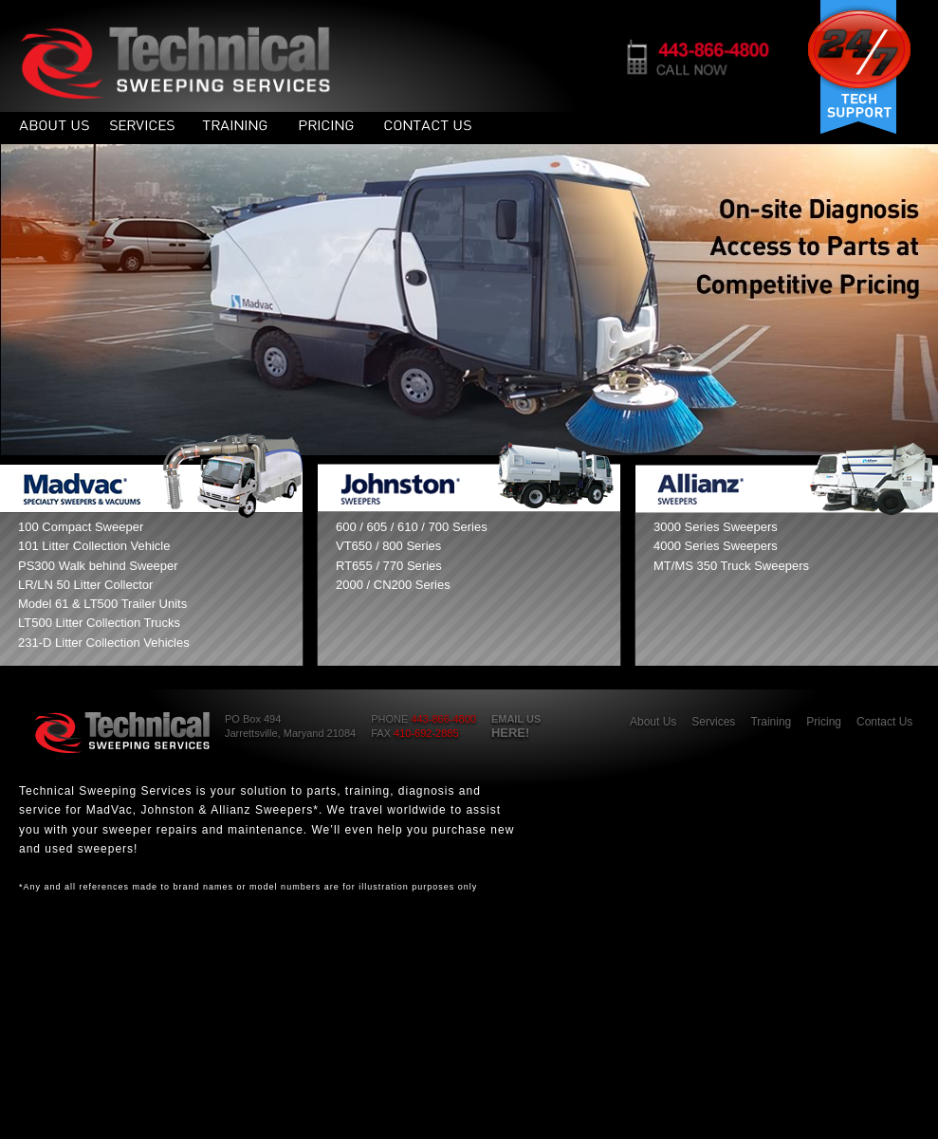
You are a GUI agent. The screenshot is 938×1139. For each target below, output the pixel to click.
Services (713, 721)
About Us (653, 721)
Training (770, 721)
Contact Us (884, 721)
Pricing (823, 721)
